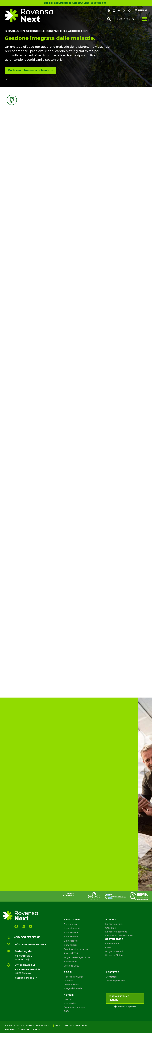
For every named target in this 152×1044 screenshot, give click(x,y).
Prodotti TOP (71, 953)
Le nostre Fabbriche (116, 931)
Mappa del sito (44, 1026)
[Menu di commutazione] (144, 19)
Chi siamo (110, 928)
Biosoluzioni (72, 919)
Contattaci (111, 976)
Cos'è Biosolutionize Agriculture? (66, 3)
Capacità (68, 980)
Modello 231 (61, 1026)
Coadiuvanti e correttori (76, 949)
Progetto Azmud (114, 951)
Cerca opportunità (115, 980)
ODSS (108, 947)
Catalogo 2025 (71, 965)
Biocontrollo (70, 961)
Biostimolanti (71, 924)
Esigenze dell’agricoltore (77, 957)
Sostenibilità (114, 939)
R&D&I (68, 972)
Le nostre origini (114, 924)
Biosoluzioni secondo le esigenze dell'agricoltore (46, 31)
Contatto (112, 972)
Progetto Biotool (114, 955)
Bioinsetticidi (71, 940)
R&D (66, 1011)
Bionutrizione (71, 932)
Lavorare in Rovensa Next (119, 935)
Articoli (67, 999)
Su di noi (110, 919)
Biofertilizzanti (72, 928)
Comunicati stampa (74, 1007)
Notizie (68, 995)
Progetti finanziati (73, 988)
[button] (109, 19)
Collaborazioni (71, 984)
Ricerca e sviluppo (74, 976)
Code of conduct (79, 1026)
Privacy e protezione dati (19, 1026)
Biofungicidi (70, 945)
